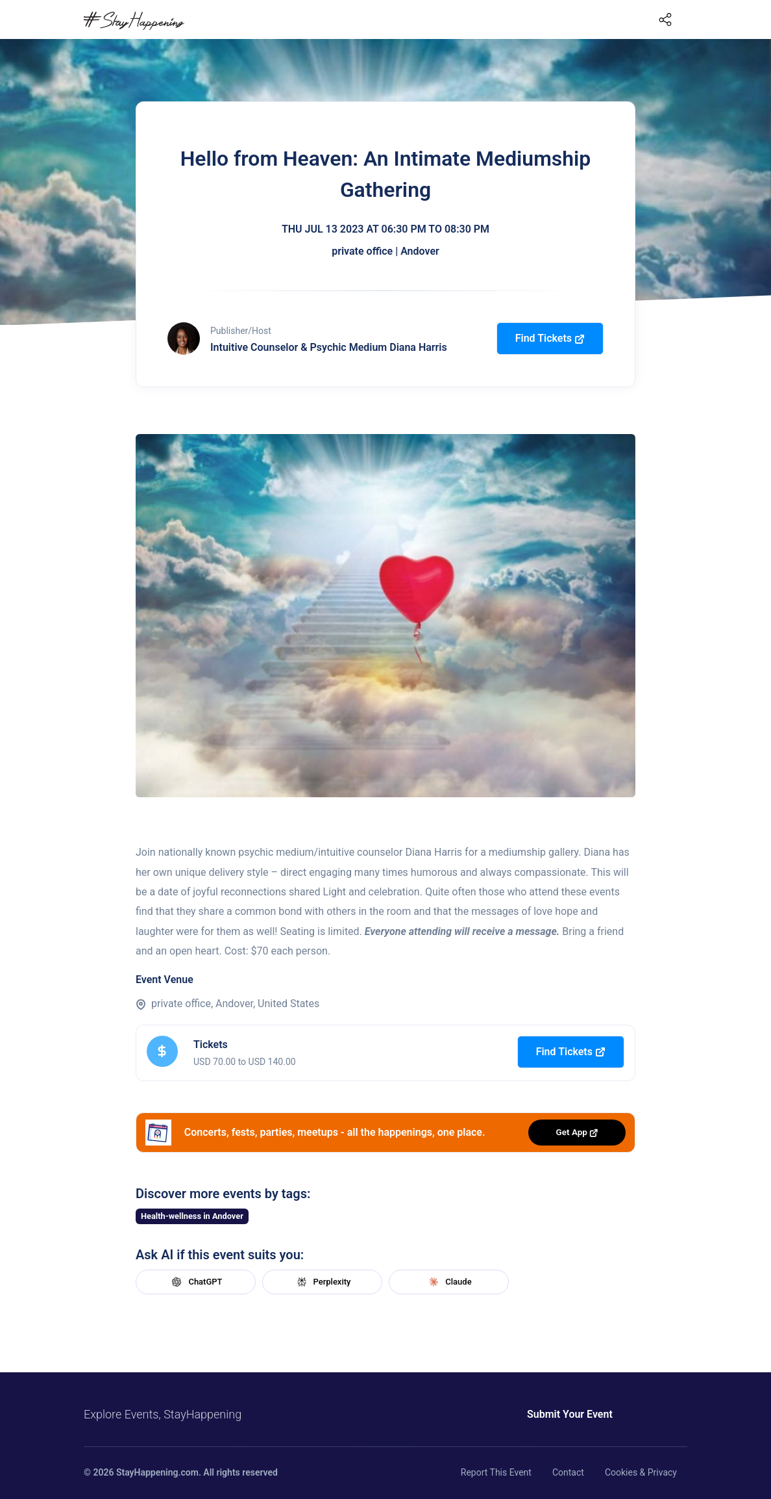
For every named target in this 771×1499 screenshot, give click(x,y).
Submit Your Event (553, 1414)
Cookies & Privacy (641, 1472)
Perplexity (322, 1282)
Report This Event (496, 1472)
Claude (448, 1282)
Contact (568, 1472)
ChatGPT (195, 1282)
